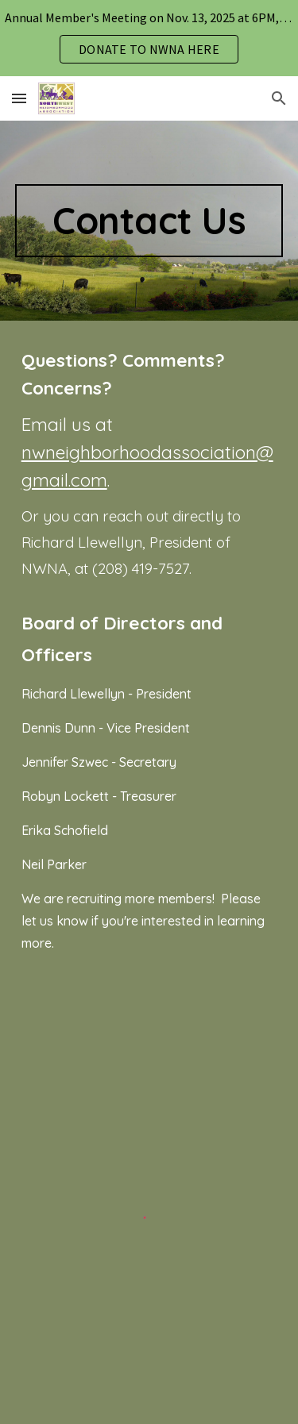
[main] (149, 220)
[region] (149, 38)
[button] (19, 98)
